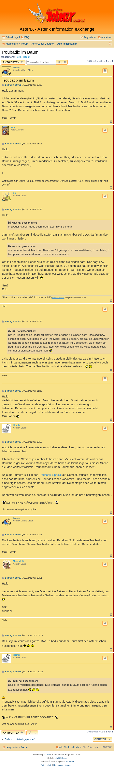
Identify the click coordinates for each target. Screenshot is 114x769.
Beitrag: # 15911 (11, 85)
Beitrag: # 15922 (11, 391)
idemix (16, 425)
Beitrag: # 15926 (11, 578)
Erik (19, 57)
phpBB (47, 754)
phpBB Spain (60, 758)
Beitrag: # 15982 (11, 635)
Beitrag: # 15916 (11, 321)
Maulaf (26, 57)
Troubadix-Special (50, 474)
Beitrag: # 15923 (11, 442)
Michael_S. (18, 561)
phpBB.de (70, 762)
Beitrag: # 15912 (11, 143)
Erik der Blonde (58, 298)
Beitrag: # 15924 (11, 534)
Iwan (13, 127)
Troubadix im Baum (19, 52)
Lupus (16, 67)
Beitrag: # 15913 (11, 209)
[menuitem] (25, 37)
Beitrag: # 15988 (11, 671)
